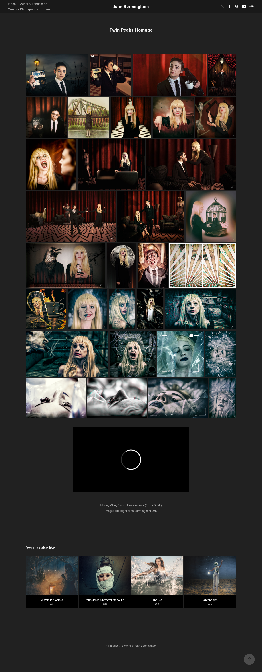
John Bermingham (131, 6)
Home (46, 9)
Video (12, 4)
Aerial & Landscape (33, 4)
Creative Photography (23, 9)
